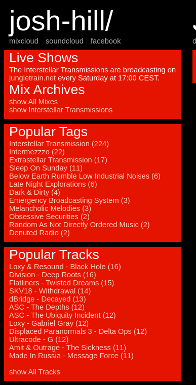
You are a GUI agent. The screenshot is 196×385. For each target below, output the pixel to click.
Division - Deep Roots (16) (52, 275)
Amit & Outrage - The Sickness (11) (67, 348)
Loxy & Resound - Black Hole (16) (65, 267)
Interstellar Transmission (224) (59, 144)
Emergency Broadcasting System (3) (69, 200)
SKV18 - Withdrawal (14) (50, 291)
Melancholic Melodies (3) (50, 208)
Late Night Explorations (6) (53, 184)
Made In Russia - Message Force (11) (71, 356)
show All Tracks (34, 372)
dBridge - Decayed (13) (47, 299)
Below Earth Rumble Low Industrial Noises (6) (85, 176)
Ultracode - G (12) (38, 339)
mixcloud (23, 41)
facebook (106, 41)
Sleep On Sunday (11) (46, 168)
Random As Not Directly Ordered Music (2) (79, 225)
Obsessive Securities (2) (49, 216)
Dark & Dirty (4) (34, 192)
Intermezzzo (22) (37, 152)
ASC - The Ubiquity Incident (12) (62, 315)
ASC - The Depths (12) (47, 307)
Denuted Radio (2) (39, 233)
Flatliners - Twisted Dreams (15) (61, 283)
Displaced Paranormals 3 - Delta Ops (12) (78, 331)
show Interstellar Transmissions (60, 110)
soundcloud (65, 41)
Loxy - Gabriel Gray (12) (49, 323)
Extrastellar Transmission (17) (58, 160)
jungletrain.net (32, 78)
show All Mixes (33, 102)
